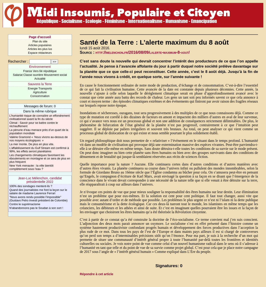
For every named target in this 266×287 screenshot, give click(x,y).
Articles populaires (40, 45)
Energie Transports (40, 88)
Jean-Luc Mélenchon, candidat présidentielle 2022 (40, 180)
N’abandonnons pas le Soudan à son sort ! (36, 208)
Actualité (39, 78)
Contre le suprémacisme (24, 204)
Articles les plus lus (40, 49)
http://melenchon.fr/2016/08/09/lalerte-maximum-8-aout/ (143, 52)
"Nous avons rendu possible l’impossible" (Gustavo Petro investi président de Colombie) (38, 198)
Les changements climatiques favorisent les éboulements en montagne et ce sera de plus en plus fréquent (39, 158)
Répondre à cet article (96, 274)
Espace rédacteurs (40, 52)
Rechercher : (18, 61)
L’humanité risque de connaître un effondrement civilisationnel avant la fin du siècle (39, 117)
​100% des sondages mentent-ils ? (30, 186)
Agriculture (40, 92)
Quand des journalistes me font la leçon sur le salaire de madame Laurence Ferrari (38, 191)
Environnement (40, 66)
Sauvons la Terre (40, 84)
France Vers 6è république (39, 71)
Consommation (39, 96)
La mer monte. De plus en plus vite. (31, 144)
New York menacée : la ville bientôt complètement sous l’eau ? (31, 167)
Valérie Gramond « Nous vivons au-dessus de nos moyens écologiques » (38, 138)
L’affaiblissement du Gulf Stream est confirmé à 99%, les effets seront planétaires (39, 149)
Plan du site (39, 41)
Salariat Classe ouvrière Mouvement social (40, 74)
